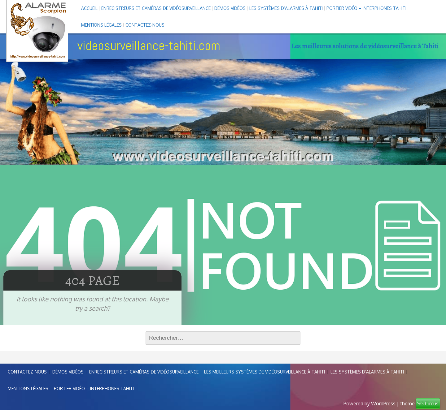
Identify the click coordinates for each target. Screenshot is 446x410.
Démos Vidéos (230, 8)
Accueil (89, 8)
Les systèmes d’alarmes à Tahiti (286, 8)
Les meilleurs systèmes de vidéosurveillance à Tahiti (264, 371)
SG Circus (428, 403)
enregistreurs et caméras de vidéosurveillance (156, 8)
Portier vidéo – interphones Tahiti (366, 8)
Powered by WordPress (369, 403)
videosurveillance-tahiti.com (148, 45)
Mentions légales (101, 25)
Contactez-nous (144, 25)
